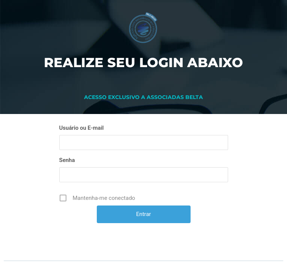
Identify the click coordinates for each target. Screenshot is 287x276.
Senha (67, 160)
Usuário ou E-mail (81, 127)
